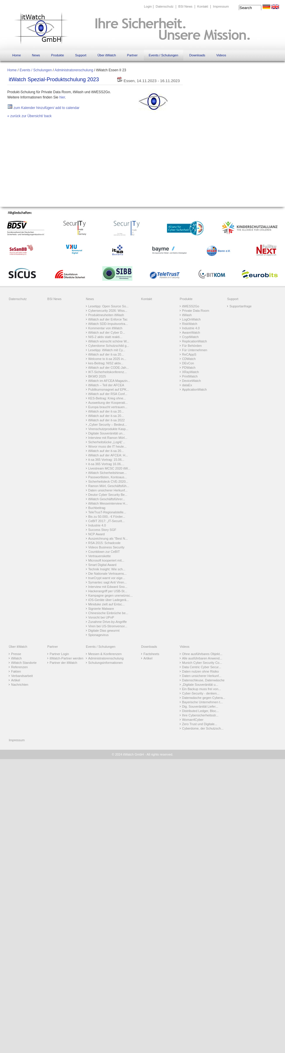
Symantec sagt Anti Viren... (107, 582)
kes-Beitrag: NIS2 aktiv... (105, 363)
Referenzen (19, 667)
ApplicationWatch (194, 389)
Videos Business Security (106, 547)
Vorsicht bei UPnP (101, 617)
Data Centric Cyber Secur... (201, 667)
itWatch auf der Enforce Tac (108, 319)
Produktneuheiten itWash (106, 315)
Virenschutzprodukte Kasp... (108, 429)
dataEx (187, 385)
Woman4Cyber (192, 719)
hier (62, 97)
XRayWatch (190, 372)
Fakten (16, 671)
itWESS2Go (190, 306)
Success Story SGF (102, 529)
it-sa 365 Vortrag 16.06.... (106, 464)
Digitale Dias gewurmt (104, 630)
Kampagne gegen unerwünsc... (110, 595)
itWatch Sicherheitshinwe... (107, 472)
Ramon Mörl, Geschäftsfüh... (108, 486)
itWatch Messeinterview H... (108, 503)
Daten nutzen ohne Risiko (200, 671)
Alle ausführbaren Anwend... (202, 658)
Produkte (57, 55)
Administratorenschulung (73, 70)
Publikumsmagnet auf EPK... (108, 389)
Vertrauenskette (99, 556)
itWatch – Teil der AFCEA (106, 385)
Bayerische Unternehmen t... (202, 702)
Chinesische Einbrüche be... (108, 613)
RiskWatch (189, 323)
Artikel (15, 680)
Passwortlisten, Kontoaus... (107, 477)
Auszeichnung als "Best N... (108, 538)
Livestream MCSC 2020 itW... (109, 468)
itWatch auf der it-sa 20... (106, 354)
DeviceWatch (191, 380)
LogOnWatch (191, 319)
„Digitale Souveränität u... (200, 684)
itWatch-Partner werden (66, 658)
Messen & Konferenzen (105, 654)
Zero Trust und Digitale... (199, 724)
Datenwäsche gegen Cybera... (203, 697)
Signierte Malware (101, 608)
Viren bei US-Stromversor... (107, 626)
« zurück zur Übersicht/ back (29, 116)
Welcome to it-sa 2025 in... (107, 359)
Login (148, 6)
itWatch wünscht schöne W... (108, 341)
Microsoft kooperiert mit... (106, 560)
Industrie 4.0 (97, 525)
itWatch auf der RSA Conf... (107, 394)
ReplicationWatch (194, 341)
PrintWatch (190, 376)
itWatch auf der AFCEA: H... (108, 455)
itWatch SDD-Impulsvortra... (108, 323)
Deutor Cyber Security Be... (107, 494)
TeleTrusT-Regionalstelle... (107, 512)
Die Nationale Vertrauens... (107, 573)
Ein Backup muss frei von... (201, 689)
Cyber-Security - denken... (201, 693)
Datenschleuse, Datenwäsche (203, 680)
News (36, 55)
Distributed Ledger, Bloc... (200, 711)
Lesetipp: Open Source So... (108, 306)
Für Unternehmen (194, 350)
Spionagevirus (98, 635)
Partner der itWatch (63, 662)
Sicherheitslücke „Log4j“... (106, 442)
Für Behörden (192, 345)
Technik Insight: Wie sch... (106, 569)
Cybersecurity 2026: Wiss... (107, 310)
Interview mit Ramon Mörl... (107, 437)
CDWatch (189, 359)
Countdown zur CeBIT (104, 551)
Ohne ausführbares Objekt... (202, 654)
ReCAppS (189, 354)
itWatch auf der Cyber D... (106, 332)
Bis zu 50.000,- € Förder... (106, 516)
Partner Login (59, 654)
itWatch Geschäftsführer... (106, 499)
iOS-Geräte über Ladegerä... (108, 600)
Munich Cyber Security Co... (202, 662)
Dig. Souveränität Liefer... (200, 706)
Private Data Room (195, 310)
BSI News (185, 6)
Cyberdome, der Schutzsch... (203, 728)
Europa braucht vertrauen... (107, 407)
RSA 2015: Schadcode (104, 543)
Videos (221, 55)
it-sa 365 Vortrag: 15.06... (106, 459)
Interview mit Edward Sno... (107, 586)
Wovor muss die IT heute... (107, 446)
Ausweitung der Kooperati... (108, 402)
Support (81, 55)
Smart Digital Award (102, 565)
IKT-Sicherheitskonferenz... (107, 372)
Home (16, 55)
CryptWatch (190, 337)
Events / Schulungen (163, 55)
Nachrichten (19, 684)
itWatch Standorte (24, 662)
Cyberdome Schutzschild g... (108, 345)
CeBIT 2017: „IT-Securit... (106, 521)
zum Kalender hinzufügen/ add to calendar (43, 108)
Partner (132, 55)
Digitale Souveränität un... (106, 433)
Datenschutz (164, 6)
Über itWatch (106, 55)
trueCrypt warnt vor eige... (106, 578)
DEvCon (188, 363)
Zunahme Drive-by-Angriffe (107, 622)
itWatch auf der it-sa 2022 (106, 420)
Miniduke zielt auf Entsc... (106, 604)
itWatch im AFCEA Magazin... (109, 380)
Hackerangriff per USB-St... (107, 591)
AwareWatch (191, 332)
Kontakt (202, 6)
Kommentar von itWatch (105, 328)
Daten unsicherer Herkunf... (108, 490)
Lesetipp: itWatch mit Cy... (106, 350)
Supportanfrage (240, 306)
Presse (16, 654)
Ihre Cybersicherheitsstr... (200, 715)
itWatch (16, 658)
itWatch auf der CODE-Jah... (108, 367)
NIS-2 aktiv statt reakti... (105, 337)
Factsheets (151, 654)
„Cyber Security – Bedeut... (107, 424)
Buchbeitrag (97, 508)
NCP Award (96, 534)
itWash (187, 315)
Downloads (197, 55)
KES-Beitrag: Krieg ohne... (107, 398)
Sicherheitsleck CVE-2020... (108, 481)
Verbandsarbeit (22, 676)
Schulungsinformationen (105, 662)
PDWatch (189, 367)
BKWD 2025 (97, 376)
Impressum (221, 6)
